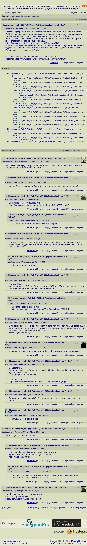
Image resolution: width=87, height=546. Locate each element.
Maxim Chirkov (78, 541)
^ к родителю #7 (51, 313)
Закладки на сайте (11, 541)
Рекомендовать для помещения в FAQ (40, 508)
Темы (67, 508)
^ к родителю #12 (51, 481)
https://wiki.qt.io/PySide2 (16, 496)
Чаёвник (79, 103)
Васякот (73, 91)
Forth (71, 108)
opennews (19, 28)
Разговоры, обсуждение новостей (24, 16)
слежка (76, 6)
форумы (7, 6)
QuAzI (72, 82)
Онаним (78, 95)
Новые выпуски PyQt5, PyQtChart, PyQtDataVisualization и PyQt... (35, 74)
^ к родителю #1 (51, 190)
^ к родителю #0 (51, 171)
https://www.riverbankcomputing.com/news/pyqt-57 (40, 32)
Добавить (55, 543)
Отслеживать (81, 19)
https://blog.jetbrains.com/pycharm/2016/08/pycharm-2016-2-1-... (42, 309)
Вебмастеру (80, 543)
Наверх (63, 171)
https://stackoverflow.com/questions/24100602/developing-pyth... (39, 381)
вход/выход (62, 6)
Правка (63, 63)
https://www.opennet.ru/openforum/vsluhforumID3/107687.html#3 (39, 205)
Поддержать (67, 543)
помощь (20, 6)
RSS (84, 150)
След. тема (83, 508)
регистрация (44, 6)
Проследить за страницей (14, 543)
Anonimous (74, 99)
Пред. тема (74, 508)
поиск (30, 6)
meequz (72, 112)
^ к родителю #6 (51, 269)
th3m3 (72, 78)
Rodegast (73, 120)
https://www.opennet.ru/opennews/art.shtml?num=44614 (32, 43)
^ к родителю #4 (51, 227)
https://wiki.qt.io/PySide (19, 457)
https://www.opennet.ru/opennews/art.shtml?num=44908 (40, 59)
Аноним (78, 86)
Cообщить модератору (76, 63)
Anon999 (79, 137)
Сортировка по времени (72, 150)
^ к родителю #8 (51, 461)
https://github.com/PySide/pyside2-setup (24, 499)
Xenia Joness (69, 74)
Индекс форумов (59, 508)
